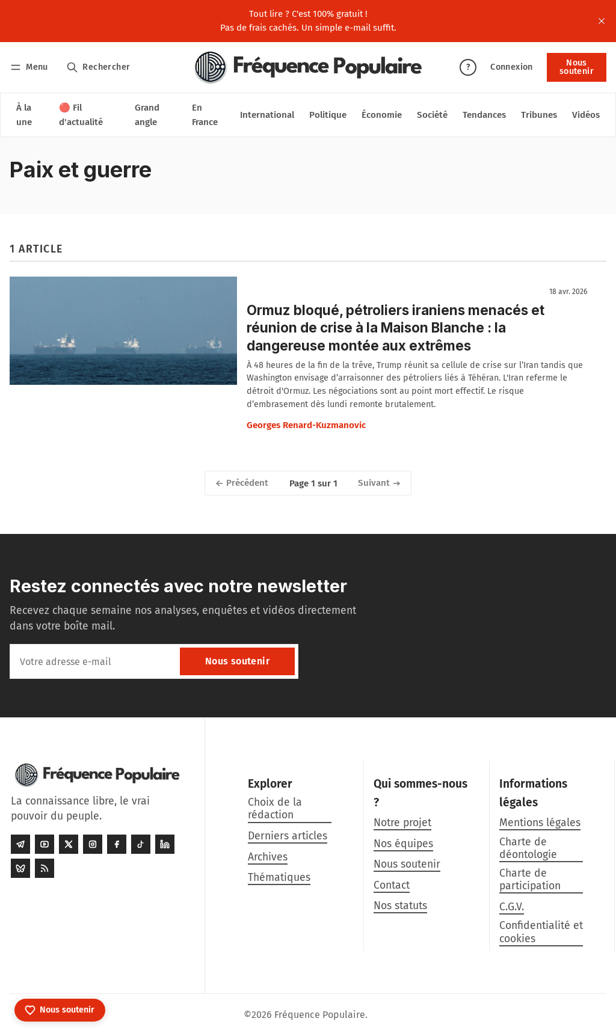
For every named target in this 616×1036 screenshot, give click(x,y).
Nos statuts (400, 906)
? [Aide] (468, 67)
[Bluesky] (20, 868)
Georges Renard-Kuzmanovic (306, 425)
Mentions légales (540, 823)
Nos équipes (403, 844)
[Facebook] (116, 844)
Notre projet (402, 823)
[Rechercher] (98, 67)
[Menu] (31, 67)
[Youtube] (44, 844)
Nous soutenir (576, 67)
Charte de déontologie (528, 848)
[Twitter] (68, 844)
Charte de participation (530, 879)
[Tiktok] (140, 844)
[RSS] (44, 868)
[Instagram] (92, 844)
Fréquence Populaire (319, 1014)
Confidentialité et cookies (541, 932)
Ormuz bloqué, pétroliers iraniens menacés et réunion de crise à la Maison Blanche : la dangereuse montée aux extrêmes (395, 327)
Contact (392, 885)
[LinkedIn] (164, 844)
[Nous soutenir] (59, 1010)
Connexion (511, 67)
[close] (601, 21)
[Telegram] (20, 844)
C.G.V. (511, 907)
